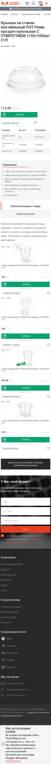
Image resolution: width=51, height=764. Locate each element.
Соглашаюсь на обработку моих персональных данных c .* (23, 539)
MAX (9, 638)
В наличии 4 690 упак (11, 396)
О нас (4, 590)
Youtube (11, 667)
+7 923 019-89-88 (15, 695)
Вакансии (6, 579)
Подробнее (13, 761)
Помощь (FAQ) (8, 617)
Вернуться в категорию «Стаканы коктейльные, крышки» (25, 464)
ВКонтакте (12, 652)
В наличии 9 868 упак (10, 123)
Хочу (25, 529)
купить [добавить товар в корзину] (20, 114)
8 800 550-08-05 (15, 683)
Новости (5, 569)
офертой (32, 712)
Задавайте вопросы (17, 689)
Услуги (4, 585)
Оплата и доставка (11, 606)
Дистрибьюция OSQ (11, 564)
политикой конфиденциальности (23, 541)
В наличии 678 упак (10, 448)
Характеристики (25, 213)
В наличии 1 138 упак (11, 345)
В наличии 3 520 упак (11, 293)
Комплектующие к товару (25, 206)
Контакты (6, 622)
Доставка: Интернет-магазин (25, 8)
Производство (9, 574)
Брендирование (9, 611)
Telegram (11, 645)
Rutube (10, 660)
